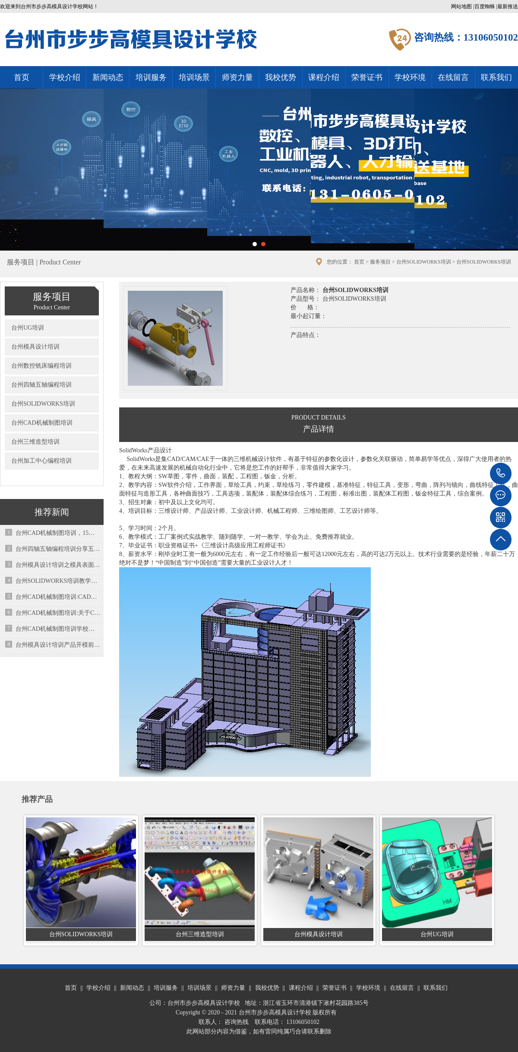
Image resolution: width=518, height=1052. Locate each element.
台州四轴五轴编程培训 (41, 384)
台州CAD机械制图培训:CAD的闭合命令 (58, 597)
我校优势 (280, 77)
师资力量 (237, 77)
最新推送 (507, 6)
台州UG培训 (27, 327)
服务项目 (380, 262)
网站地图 (461, 6)
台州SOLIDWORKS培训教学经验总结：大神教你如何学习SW (58, 581)
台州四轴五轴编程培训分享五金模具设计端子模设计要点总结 (58, 549)
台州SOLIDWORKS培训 (423, 262)
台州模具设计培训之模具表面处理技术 (58, 565)
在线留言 (453, 77)
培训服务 (151, 77)
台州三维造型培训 (35, 442)
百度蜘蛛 (484, 6)
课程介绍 (323, 77)
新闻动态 (107, 77)
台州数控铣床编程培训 (41, 365)
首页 (21, 77)
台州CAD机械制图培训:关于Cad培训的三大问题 (58, 613)
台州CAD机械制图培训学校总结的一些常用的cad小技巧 (58, 629)
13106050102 (501, 473)
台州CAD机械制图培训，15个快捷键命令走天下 (58, 533)
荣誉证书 (366, 77)
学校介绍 (64, 77)
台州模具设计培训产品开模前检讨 (58, 645)
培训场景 (194, 77)
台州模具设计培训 (35, 346)
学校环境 (410, 77)
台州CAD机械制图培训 (42, 423)
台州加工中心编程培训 (41, 461)
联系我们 (496, 77)
